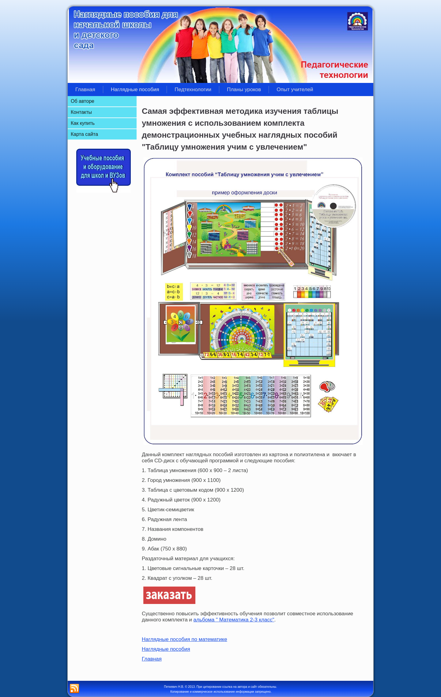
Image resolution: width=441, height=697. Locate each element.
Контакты (81, 112)
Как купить (83, 123)
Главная (85, 89)
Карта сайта (84, 134)
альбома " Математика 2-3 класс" (234, 620)
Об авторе (82, 101)
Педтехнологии (193, 89)
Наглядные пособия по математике (184, 639)
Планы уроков (244, 89)
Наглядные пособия (135, 89)
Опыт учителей (295, 89)
